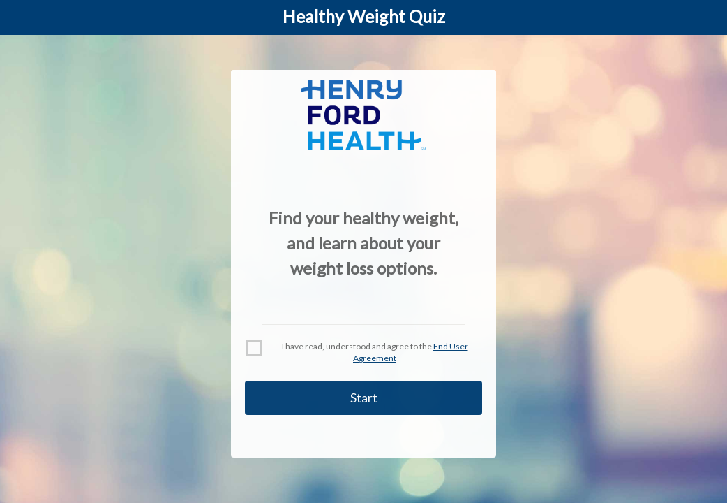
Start (363, 397)
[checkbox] (254, 348)
